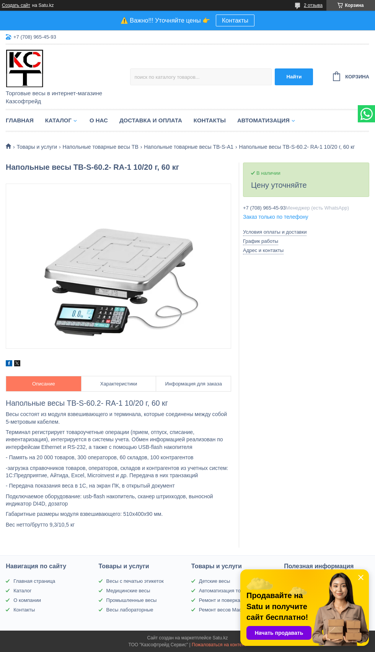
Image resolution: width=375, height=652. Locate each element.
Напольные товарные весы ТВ (101, 147)
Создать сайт (16, 5)
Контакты (235, 20)
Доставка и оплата (150, 120)
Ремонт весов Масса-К (225, 610)
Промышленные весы (131, 600)
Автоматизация (263, 120)
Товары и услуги (36, 147)
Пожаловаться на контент (219, 644)
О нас (99, 120)
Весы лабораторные (129, 610)
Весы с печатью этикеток (135, 581)
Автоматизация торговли (227, 590)
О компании (27, 600)
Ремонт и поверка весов (227, 600)
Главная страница (34, 581)
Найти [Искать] (294, 77)
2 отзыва (313, 5)
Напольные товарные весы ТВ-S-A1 (188, 147)
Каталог (58, 120)
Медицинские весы (128, 590)
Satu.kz (220, 638)
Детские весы (214, 581)
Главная (20, 120)
